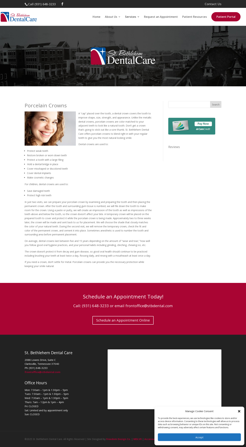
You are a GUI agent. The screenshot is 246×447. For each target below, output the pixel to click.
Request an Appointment (161, 17)
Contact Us (213, 4)
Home (96, 17)
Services (130, 17)
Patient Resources (194, 17)
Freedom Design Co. (118, 439)
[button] (239, 411)
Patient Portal (225, 17)
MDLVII (137, 439)
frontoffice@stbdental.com (149, 305)
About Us (111, 17)
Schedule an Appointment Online (123, 320)
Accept (199, 437)
